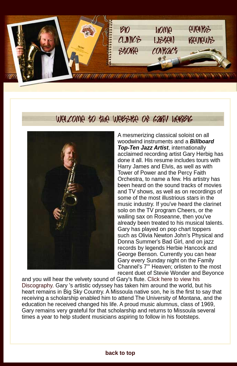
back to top (120, 353)
